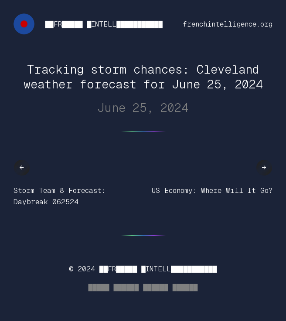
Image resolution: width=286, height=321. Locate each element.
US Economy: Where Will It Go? (212, 190)
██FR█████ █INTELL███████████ (103, 24)
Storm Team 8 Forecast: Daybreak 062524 (60, 196)
